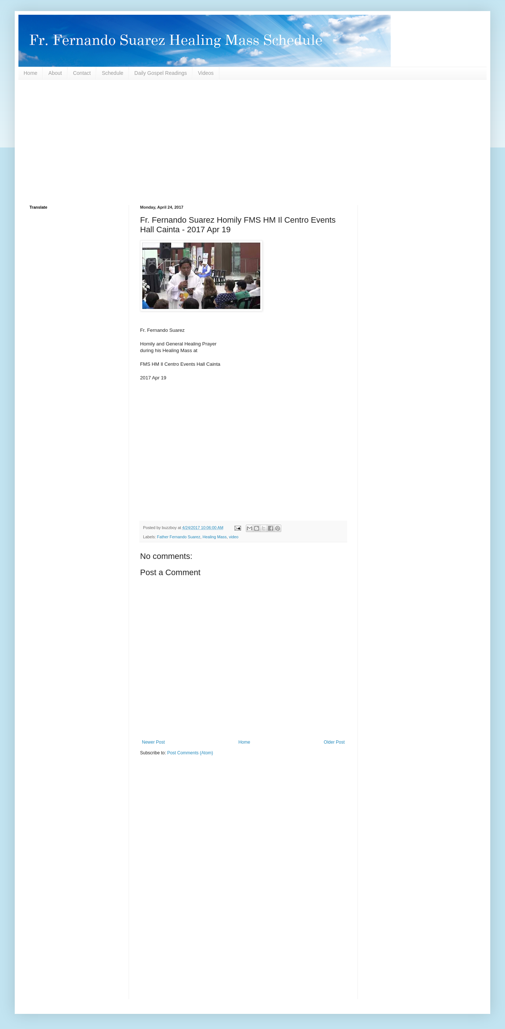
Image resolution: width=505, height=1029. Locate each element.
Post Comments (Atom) (190, 752)
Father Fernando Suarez (179, 537)
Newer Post (153, 742)
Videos (206, 73)
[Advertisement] (250, 142)
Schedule (112, 73)
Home (30, 73)
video (233, 537)
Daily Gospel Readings (161, 73)
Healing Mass (214, 537)
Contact (82, 73)
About (55, 73)
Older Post (334, 742)
